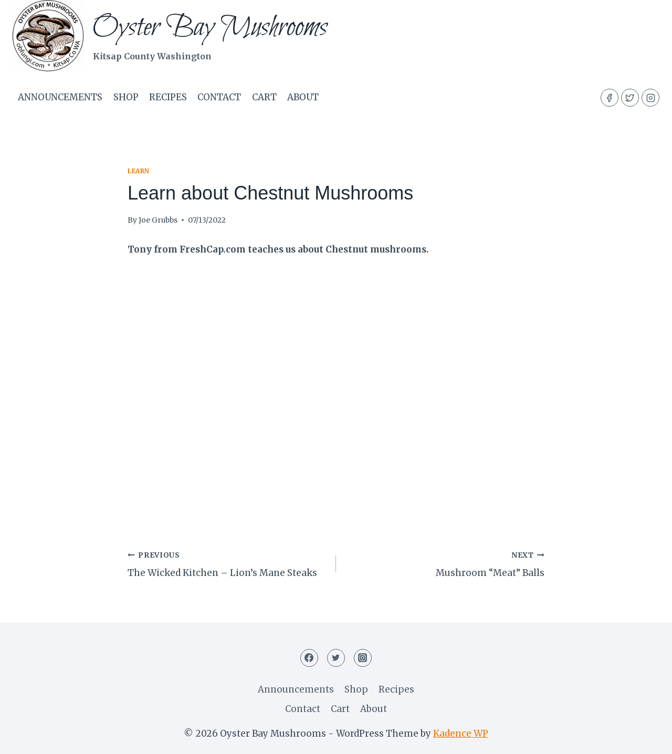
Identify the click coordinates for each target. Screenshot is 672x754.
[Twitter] (630, 98)
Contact (219, 97)
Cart (264, 97)
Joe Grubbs (158, 220)
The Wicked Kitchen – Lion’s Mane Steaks (227, 563)
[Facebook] (609, 98)
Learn (139, 171)
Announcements (60, 97)
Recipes (168, 97)
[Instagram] (650, 98)
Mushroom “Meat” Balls (444, 563)
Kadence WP (460, 733)
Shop (126, 97)
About (303, 97)
